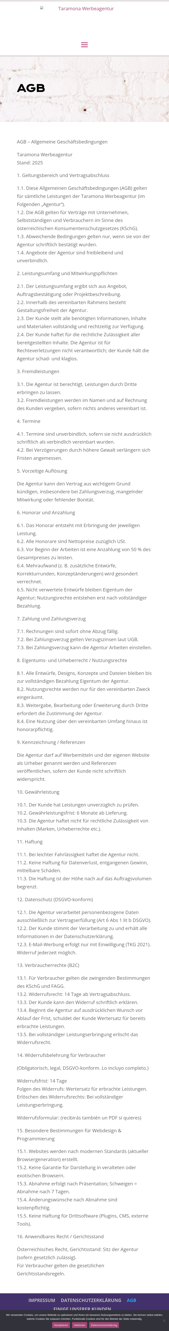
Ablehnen (79, 1325)
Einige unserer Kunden (82, 1309)
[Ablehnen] (164, 1321)
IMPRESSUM (41, 1300)
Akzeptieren (61, 1325)
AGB (131, 1300)
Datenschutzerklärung (91, 1300)
